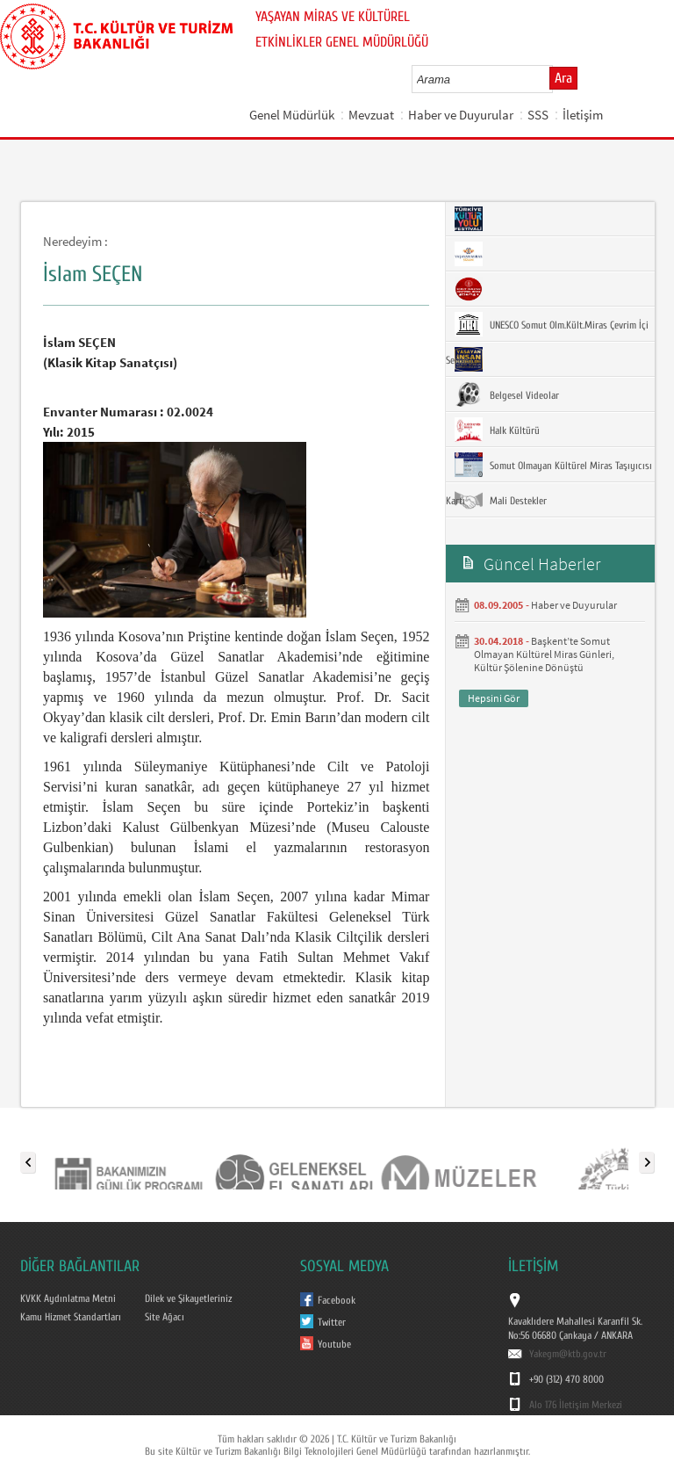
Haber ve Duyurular (460, 114)
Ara (563, 78)
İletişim (583, 114)
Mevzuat (371, 114)
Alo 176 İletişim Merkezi (575, 1405)
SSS (538, 114)
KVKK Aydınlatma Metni (68, 1298)
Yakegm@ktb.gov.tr (567, 1354)
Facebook (336, 1300)
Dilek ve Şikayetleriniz (188, 1298)
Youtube (334, 1344)
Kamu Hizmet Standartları (70, 1317)
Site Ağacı (164, 1317)
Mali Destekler (501, 500)
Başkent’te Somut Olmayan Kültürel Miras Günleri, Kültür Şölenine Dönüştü (544, 654)
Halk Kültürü (497, 429)
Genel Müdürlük (291, 114)
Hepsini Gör (494, 698)
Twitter (332, 1322)
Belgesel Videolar (507, 394)
